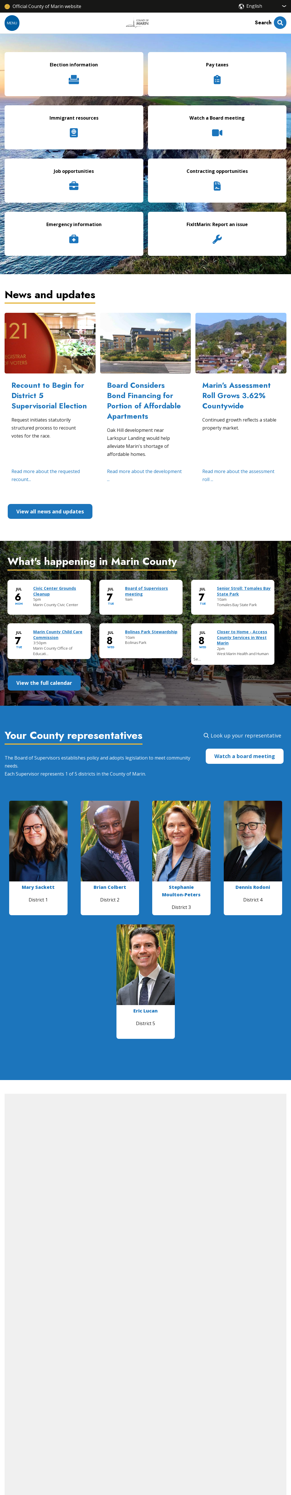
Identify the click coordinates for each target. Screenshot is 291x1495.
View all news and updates (50, 511)
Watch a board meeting (244, 756)
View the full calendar (44, 682)
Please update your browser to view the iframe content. (145, 627)
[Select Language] (266, 6)
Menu (12, 22)
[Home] (137, 23)
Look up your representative (246, 735)
